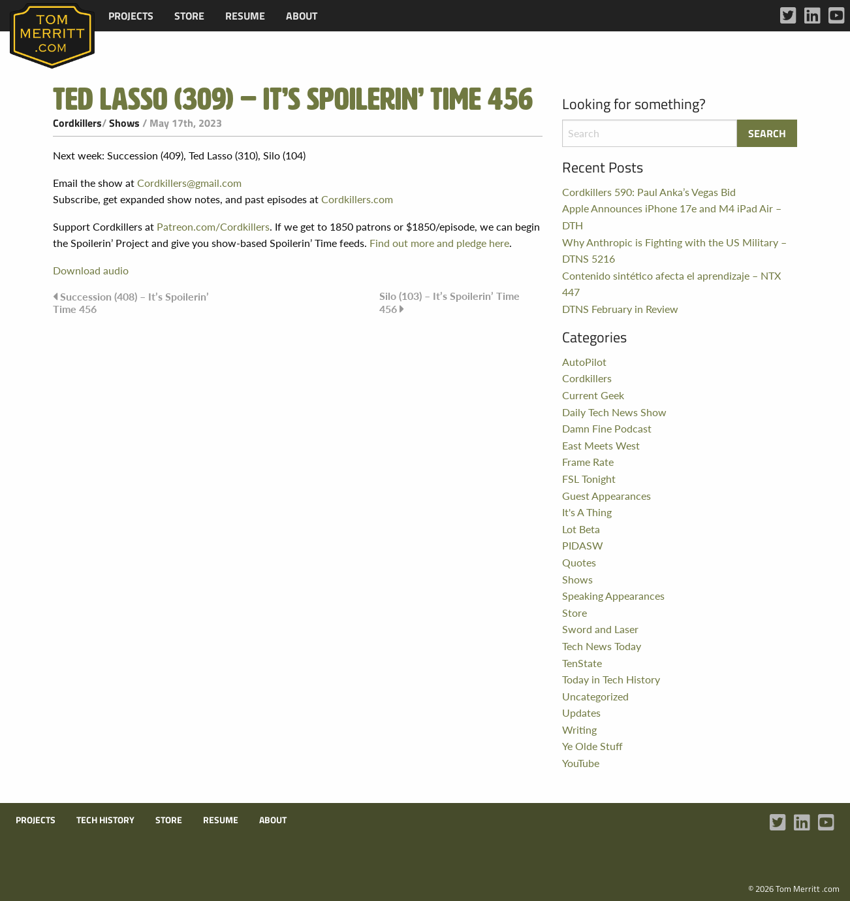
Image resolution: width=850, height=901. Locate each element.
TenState (582, 662)
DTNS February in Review (620, 308)
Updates (581, 712)
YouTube (580, 762)
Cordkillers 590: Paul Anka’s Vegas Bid (649, 191)
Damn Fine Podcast (607, 428)
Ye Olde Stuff (592, 745)
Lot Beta (581, 528)
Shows (124, 123)
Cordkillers (77, 123)
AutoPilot (584, 361)
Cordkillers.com (357, 198)
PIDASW (582, 545)
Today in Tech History (611, 679)
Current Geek (593, 394)
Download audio (91, 270)
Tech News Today (601, 645)
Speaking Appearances (613, 595)
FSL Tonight (589, 478)
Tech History (105, 820)
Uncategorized (595, 696)
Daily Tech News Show (614, 411)
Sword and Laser (600, 628)
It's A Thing (587, 511)
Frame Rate (588, 461)
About (301, 16)
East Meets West (601, 445)
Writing (579, 729)
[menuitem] (131, 15)
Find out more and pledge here (439, 242)
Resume (245, 16)
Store (189, 16)
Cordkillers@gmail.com (189, 182)
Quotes (579, 562)
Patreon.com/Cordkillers (213, 226)
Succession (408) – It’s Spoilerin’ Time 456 (131, 302)
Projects (130, 16)
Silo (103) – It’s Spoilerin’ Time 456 (449, 302)
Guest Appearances (606, 495)
